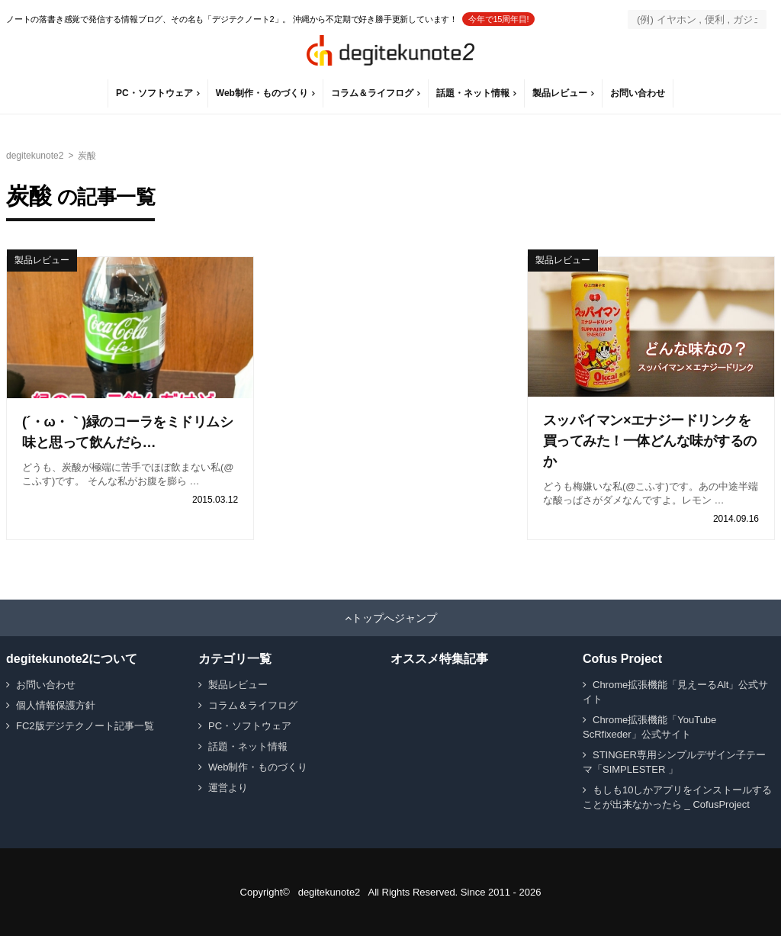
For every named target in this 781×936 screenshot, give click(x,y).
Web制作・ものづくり (262, 93)
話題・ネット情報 (472, 93)
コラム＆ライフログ (372, 93)
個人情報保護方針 (55, 705)
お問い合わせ (637, 93)
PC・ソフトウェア (154, 93)
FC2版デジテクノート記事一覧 (85, 726)
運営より (228, 787)
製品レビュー (559, 93)
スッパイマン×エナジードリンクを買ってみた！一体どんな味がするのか (650, 441)
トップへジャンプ (394, 618)
